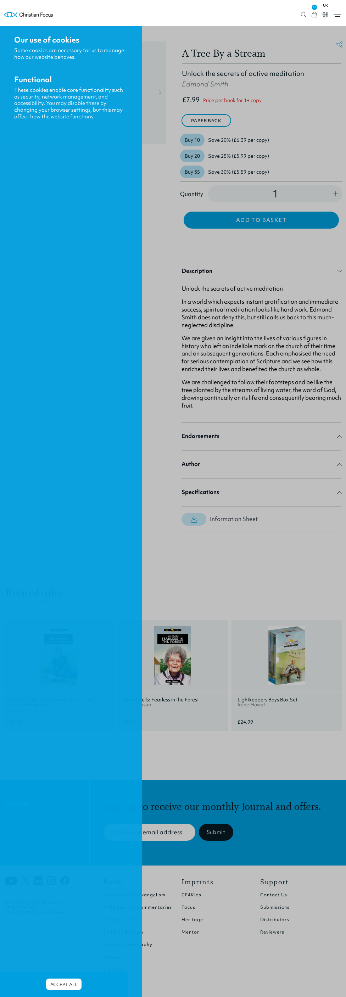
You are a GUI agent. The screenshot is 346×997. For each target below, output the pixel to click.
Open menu (337, 15)
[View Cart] (314, 15)
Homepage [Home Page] (28, 14)
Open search (303, 14)
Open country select (325, 14)
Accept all (63, 984)
